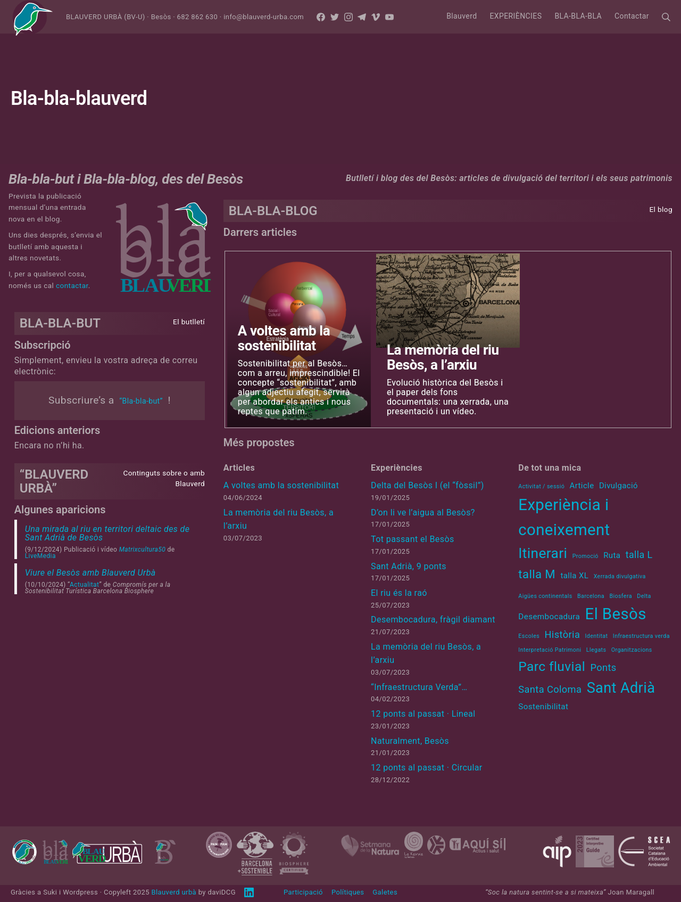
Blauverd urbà (173, 892)
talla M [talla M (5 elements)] (536, 574)
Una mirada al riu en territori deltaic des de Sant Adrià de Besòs (107, 533)
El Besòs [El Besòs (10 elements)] (615, 614)
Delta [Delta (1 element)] (644, 596)
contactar (72, 285)
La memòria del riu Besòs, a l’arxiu (443, 357)
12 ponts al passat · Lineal (423, 714)
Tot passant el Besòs (412, 539)
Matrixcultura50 (142, 549)
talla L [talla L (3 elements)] (639, 554)
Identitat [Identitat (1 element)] (596, 636)
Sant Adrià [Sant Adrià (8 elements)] (621, 687)
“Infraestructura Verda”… (419, 687)
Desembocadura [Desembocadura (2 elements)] (549, 616)
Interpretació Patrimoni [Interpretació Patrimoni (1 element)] (549, 649)
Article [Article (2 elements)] (582, 485)
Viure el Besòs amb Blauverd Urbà (90, 573)
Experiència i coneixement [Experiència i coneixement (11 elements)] (564, 517)
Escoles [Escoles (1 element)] (528, 636)
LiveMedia (40, 556)
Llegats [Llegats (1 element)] (596, 649)
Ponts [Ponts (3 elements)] (603, 667)
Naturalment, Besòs (410, 741)
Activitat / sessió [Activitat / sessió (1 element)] (541, 486)
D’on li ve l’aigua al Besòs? (423, 512)
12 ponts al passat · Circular (427, 767)
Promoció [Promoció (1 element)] (585, 556)
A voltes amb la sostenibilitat (284, 338)
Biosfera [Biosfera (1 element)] (620, 596)
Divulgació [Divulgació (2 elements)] (618, 485)
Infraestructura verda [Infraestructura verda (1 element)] (641, 636)
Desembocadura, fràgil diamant (433, 619)
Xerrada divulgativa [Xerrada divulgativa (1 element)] (620, 576)
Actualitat (84, 584)
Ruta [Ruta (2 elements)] (611, 555)
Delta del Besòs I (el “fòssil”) (427, 485)
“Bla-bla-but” (141, 401)
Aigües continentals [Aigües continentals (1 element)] (545, 596)
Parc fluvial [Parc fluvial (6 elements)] (551, 666)
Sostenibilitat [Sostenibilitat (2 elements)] (543, 706)
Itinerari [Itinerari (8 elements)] (542, 553)
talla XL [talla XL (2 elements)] (574, 575)
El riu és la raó (399, 593)
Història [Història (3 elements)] (562, 634)
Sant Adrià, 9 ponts (408, 566)
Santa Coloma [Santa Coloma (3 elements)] (550, 689)
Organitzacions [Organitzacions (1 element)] (631, 649)
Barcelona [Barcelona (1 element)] (590, 596)
